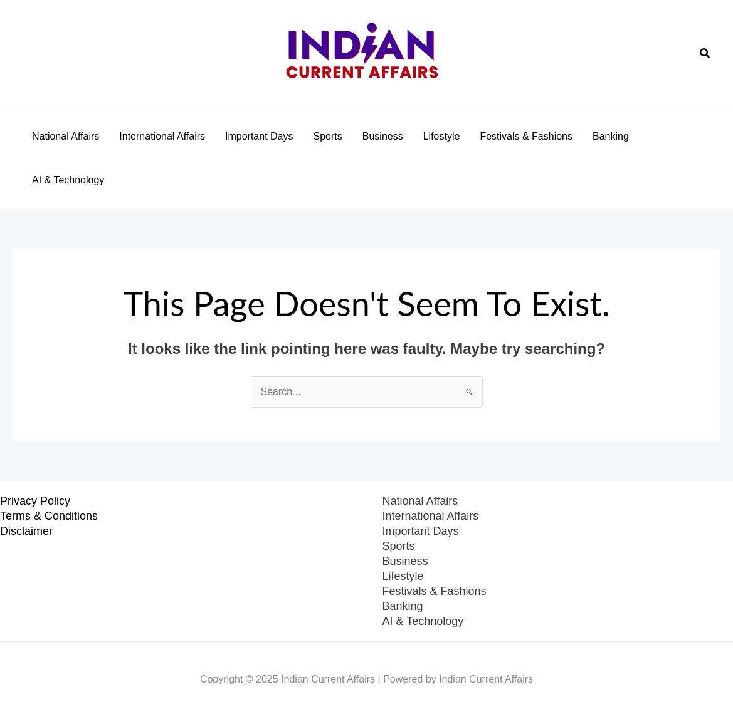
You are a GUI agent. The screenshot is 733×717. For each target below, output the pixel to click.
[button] (705, 54)
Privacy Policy (35, 501)
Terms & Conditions (49, 516)
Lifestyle (441, 136)
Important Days (259, 136)
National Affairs (65, 136)
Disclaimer (26, 531)
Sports (328, 136)
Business (382, 136)
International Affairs (162, 136)
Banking (611, 136)
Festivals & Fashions (526, 136)
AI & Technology (68, 180)
